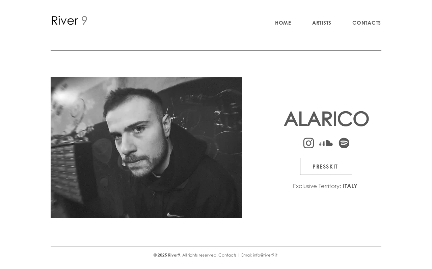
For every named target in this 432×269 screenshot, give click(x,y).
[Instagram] (308, 143)
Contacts (227, 255)
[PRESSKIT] (326, 166)
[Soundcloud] (325, 143)
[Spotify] (343, 143)
